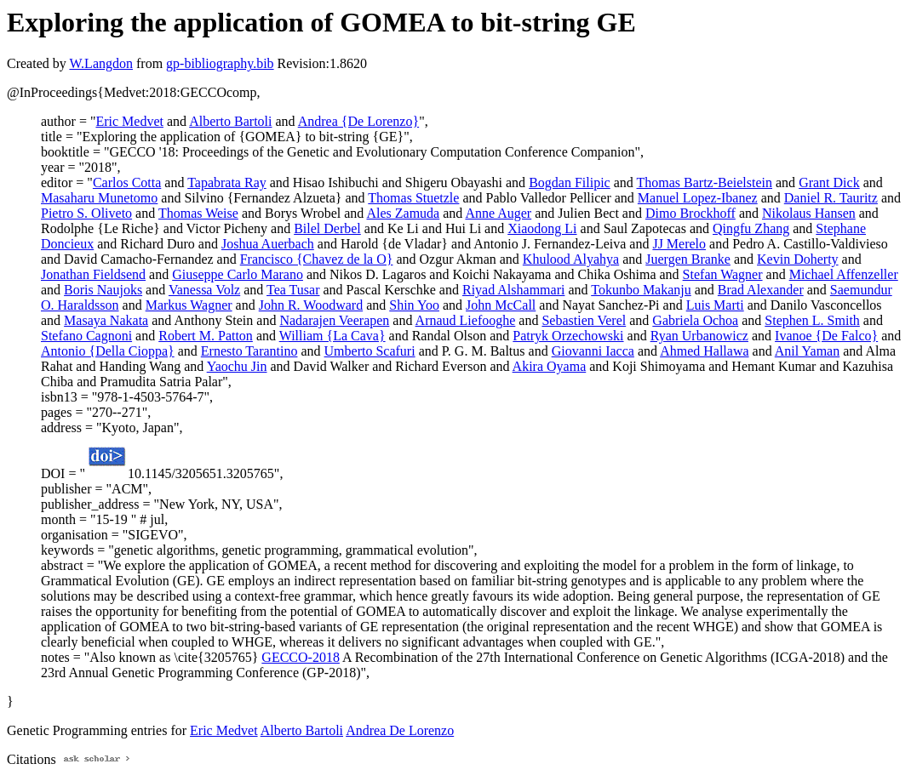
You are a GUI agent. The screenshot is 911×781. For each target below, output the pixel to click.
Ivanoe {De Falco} (826, 335)
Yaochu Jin (237, 366)
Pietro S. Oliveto (86, 213)
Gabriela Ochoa (695, 320)
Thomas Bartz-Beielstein (705, 182)
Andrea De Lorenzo (400, 730)
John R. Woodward (311, 305)
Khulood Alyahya (571, 259)
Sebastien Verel (583, 320)
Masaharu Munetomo (99, 198)
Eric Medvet (129, 121)
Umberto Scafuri (369, 351)
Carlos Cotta (127, 182)
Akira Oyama (550, 366)
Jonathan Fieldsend (93, 274)
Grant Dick (829, 182)
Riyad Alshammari (513, 289)
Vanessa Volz (204, 289)
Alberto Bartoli (230, 121)
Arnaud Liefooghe (465, 320)
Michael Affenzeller (843, 274)
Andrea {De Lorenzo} (358, 121)
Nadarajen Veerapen (334, 320)
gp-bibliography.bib (220, 63)
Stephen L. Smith (812, 320)
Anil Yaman (807, 351)
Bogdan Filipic (569, 182)
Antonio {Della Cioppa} (108, 351)
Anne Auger (498, 213)
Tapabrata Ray (226, 182)
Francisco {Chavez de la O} (316, 259)
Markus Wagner (189, 305)
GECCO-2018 (300, 657)
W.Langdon (101, 63)
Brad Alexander (761, 289)
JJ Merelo (679, 244)
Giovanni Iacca (593, 351)
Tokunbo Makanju (641, 289)
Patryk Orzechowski (568, 335)
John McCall (501, 305)
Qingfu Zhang (751, 228)
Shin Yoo (414, 305)
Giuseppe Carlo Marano (237, 274)
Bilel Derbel (327, 228)
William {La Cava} (332, 335)
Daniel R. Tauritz (831, 198)
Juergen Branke (688, 259)
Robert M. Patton (205, 335)
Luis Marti (715, 305)
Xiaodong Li (541, 228)
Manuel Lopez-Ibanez (698, 198)
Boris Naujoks (103, 289)
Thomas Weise (198, 213)
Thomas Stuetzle (413, 198)
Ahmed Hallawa (704, 351)
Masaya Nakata (106, 320)
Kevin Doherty (798, 259)
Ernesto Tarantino (249, 351)
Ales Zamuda (402, 213)
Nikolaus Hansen (809, 213)
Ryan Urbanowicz (699, 335)
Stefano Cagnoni (86, 335)
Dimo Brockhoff (690, 213)
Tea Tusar (292, 289)
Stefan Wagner (723, 274)
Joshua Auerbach (267, 244)
